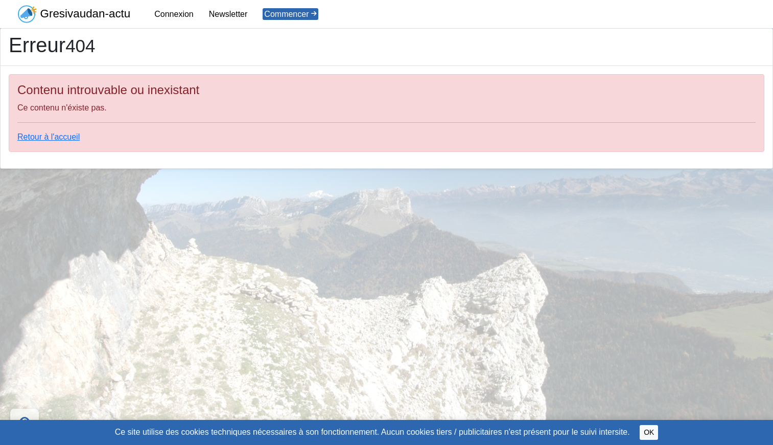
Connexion (174, 14)
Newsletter (228, 14)
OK (649, 432)
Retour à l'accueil (48, 136)
